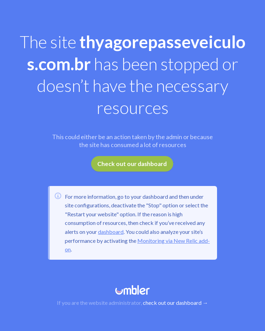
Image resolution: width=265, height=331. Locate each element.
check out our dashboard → (175, 302)
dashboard (111, 231)
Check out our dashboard (132, 163)
